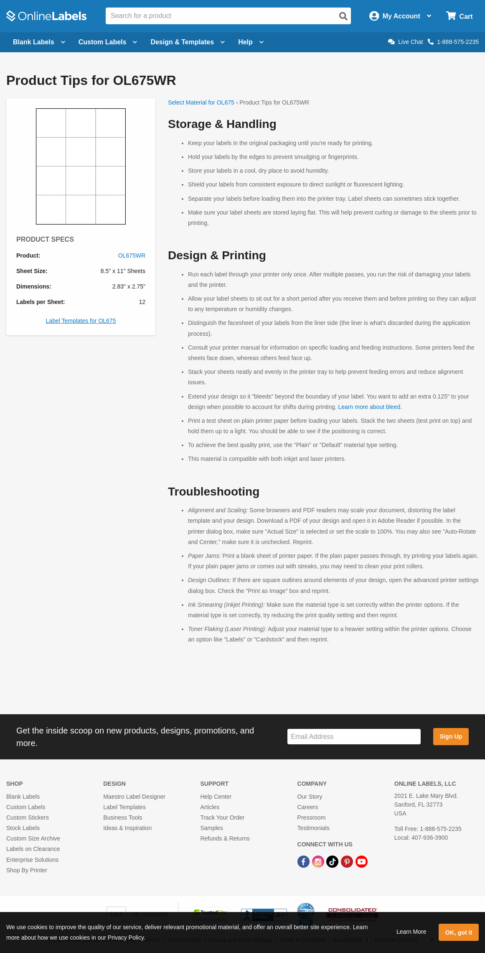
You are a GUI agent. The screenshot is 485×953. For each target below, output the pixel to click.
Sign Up (450, 736)
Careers (307, 807)
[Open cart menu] (459, 16)
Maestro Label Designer (134, 796)
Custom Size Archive (33, 838)
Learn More (411, 931)
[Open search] (343, 16)
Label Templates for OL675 (81, 320)
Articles (209, 807)
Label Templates (124, 807)
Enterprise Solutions (32, 859)
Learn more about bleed (369, 407)
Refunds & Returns (224, 838)
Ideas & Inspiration (127, 828)
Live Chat (405, 42)
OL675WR (131, 255)
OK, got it (458, 932)
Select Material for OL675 (201, 102)
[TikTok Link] (333, 861)
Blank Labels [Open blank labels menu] (39, 42)
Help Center (215, 796)
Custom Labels (25, 807)
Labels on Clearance (33, 849)
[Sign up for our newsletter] (354, 736)
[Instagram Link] (319, 861)
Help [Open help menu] (251, 42)
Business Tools (122, 817)
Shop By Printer (26, 870)
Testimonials (313, 828)
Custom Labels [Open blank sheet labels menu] (108, 42)
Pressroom (311, 817)
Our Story (309, 796)
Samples (211, 828)
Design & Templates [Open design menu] (187, 42)
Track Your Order (222, 817)
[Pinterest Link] (348, 861)
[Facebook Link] (304, 861)
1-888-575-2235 (453, 41)
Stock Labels (23, 828)
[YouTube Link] (361, 861)
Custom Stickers (27, 817)
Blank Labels (23, 796)
